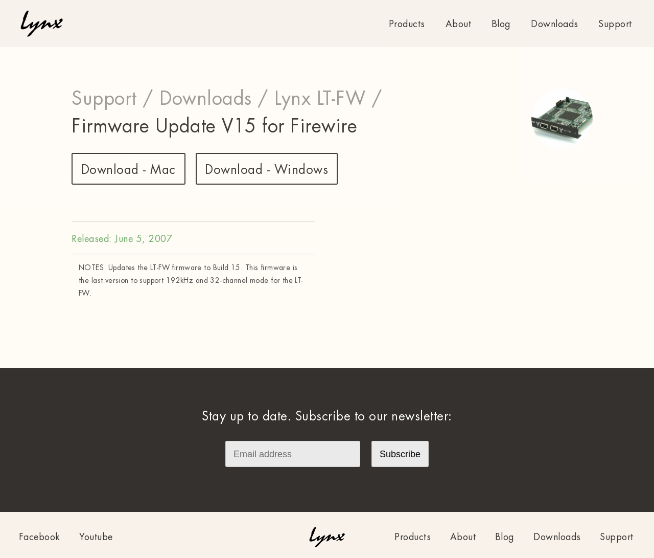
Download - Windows (266, 170)
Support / (113, 99)
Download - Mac (128, 170)
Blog (501, 24)
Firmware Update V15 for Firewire (214, 126)
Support (615, 24)
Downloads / (214, 99)
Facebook (39, 537)
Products (407, 24)
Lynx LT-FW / (328, 99)
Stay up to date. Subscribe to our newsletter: (327, 416)
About (459, 24)
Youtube (96, 537)
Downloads (554, 24)
